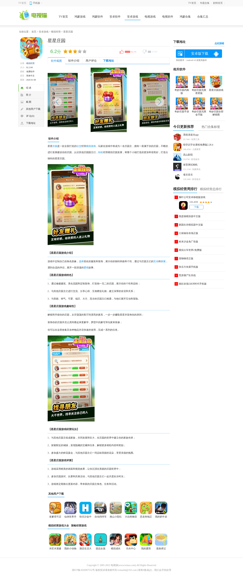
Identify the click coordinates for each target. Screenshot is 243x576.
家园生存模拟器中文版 (191, 224)
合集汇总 (202, 16)
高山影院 (188, 154)
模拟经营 (56, 31)
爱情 (86, 267)
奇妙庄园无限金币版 (199, 111)
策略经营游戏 (79, 525)
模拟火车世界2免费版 (190, 250)
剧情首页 (218, 3)
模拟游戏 (91, 146)
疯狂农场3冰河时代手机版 (193, 283)
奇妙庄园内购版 (182, 90)
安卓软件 (115, 16)
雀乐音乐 (188, 174)
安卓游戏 (132, 16)
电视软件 (167, 16)
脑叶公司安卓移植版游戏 (192, 197)
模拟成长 (116, 548)
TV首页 (22, 3)
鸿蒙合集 (185, 16)
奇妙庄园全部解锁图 (216, 111)
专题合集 (204, 3)
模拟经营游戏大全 (58, 525)
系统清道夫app (191, 135)
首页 (33, 31)
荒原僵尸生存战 (187, 275)
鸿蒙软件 (97, 16)
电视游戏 (150, 16)
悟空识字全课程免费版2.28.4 (198, 144)
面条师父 (161, 548)
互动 (156, 261)
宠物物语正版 (186, 258)
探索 (163, 261)
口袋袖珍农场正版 (188, 233)
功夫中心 (131, 548)
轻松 (100, 152)
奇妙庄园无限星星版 (199, 90)
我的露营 (146, 548)
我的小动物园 (70, 549)
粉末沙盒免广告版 (188, 241)
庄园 (54, 146)
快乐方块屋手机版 (188, 267)
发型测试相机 (190, 164)
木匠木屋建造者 (55, 549)
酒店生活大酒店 (85, 549)
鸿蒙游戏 (79, 16)
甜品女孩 (100, 548)
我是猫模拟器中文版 (190, 216)
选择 (81, 261)
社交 (79, 146)
